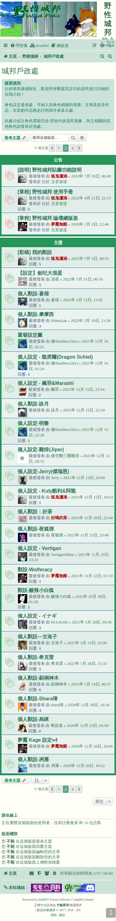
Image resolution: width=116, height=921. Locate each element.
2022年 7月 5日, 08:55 (90, 258)
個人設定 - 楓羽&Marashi (46, 383)
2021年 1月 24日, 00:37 (91, 684)
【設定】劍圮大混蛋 (40, 273)
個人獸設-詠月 (33, 403)
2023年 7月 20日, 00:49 (91, 176)
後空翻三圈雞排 (65, 455)
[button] (52, 148)
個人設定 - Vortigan (39, 548)
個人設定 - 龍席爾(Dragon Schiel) (55, 357)
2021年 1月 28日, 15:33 (87, 663)
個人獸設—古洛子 (37, 636)
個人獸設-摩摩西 (36, 314)
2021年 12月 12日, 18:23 (92, 497)
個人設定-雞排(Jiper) (41, 449)
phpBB (42, 899)
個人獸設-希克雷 (36, 657)
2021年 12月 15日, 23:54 (84, 389)
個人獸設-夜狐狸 (36, 528)
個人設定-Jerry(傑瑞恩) (43, 471)
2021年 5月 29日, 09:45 (92, 622)
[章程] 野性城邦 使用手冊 (45, 191)
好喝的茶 (59, 517)
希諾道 (57, 725)
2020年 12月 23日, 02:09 (88, 725)
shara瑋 (57, 704)
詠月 (55, 410)
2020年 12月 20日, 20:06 (92, 746)
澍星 (55, 279)
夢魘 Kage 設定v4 (38, 740)
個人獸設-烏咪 (33, 719)
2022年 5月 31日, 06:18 (83, 279)
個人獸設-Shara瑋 (38, 698)
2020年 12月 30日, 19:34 (89, 704)
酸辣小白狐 (61, 596)
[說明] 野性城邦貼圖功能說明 (50, 170)
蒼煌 (55, 300)
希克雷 (57, 663)
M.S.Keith (59, 622)
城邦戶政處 (20, 71)
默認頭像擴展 (46, 910)
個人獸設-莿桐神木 (38, 678)
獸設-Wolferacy (35, 569)
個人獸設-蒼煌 (33, 293)
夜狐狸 (57, 535)
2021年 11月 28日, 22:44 (92, 517)
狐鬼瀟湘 (59, 176)
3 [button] (72, 148)
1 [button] (59, 148)
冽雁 (55, 765)
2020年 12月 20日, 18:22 (84, 765)
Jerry (55, 477)
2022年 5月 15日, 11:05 (83, 300)
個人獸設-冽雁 (33, 759)
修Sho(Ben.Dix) (64, 341)
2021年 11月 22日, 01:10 (92, 575)
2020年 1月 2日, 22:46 (90, 224)
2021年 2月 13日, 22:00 (87, 642)
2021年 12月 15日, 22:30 (84, 410)
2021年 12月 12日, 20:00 (84, 477)
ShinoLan (59, 320)
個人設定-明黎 (33, 423)
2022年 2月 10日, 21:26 (90, 320)
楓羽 (55, 389)
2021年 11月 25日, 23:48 (88, 535)
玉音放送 (59, 181)
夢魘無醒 (59, 224)
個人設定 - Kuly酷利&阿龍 (47, 491)
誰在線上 (10, 815)
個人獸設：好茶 (35, 511)
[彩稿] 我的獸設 (35, 252)
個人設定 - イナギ (37, 616)
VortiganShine (62, 554)
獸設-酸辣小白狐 (36, 590)
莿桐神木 (59, 684)
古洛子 (57, 642)
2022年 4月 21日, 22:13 (91, 198)
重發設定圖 (30, 335)
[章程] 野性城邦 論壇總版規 (48, 218)
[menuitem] (19, 45)
